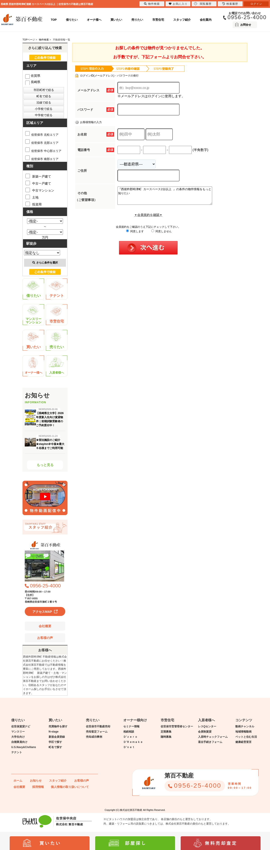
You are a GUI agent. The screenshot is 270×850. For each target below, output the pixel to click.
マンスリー (18, 731)
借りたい (72, 19)
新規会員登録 (57, 736)
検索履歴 (230, 3)
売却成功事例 (94, 736)
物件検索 (152, 3)
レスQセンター (207, 726)
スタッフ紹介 (182, 19)
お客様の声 (45, 638)
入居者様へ (56, 365)
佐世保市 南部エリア (41, 159)
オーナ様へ (94, 19)
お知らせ (36, 780)
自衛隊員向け (19, 742)
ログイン (256, 3)
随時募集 (166, 736)
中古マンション (39, 190)
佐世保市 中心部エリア (43, 151)
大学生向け (18, 736)
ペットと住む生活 (246, 736)
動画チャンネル (244, 726)
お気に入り (178, 3)
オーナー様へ (33, 365)
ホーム (18, 780)
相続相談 (128, 731)
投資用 (33, 204)
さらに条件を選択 (45, 262)
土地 (31, 197)
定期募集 (166, 731)
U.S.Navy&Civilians (23, 747)
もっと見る (45, 465)
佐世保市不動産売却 (98, 726)
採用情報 (38, 787)
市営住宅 (158, 19)
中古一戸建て (38, 183)
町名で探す (55, 747)
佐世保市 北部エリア (41, 142)
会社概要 (45, 626)
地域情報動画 (243, 731)
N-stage (53, 731)
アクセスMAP (42, 611)
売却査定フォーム (97, 731)
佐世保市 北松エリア (41, 134)
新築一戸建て (38, 176)
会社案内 (206, 19)
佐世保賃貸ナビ (20, 726)
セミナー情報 (131, 726)
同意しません (161, 234)
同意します (135, 234)
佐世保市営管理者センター (177, 726)
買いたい (116, 19)
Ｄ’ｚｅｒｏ (130, 736)
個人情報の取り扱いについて (70, 787)
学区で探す (55, 742)
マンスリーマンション (33, 314)
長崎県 (32, 82)
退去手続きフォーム (210, 742)
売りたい (137, 19)
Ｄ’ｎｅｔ (129, 747)
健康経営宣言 (243, 742)
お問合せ (245, 24)
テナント (56, 289)
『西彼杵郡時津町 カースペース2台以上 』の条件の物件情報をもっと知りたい (170, 197)
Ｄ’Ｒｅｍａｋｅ (133, 742)
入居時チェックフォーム (213, 736)
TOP (54, 19)
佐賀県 (32, 75)
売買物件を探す (58, 726)
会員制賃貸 (205, 731)
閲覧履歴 (203, 3)
